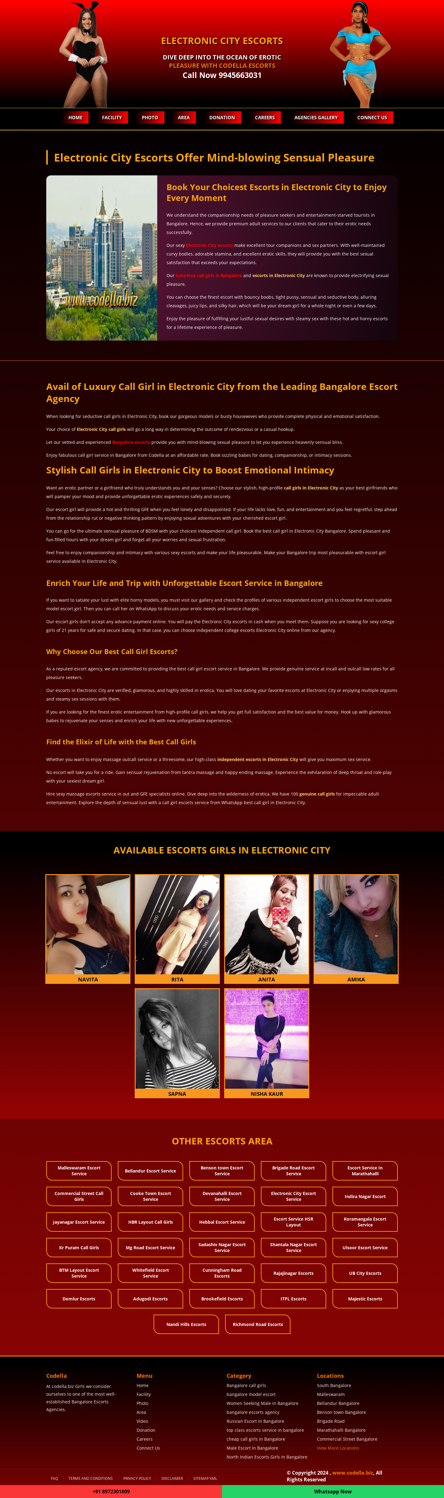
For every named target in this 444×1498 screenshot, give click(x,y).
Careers (264, 117)
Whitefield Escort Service (150, 1273)
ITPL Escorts (293, 1299)
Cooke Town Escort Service (150, 1196)
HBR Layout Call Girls (150, 1222)
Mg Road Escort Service (150, 1247)
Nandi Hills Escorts (186, 1324)
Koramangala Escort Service (365, 1222)
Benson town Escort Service (222, 1171)
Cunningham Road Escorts (222, 1273)
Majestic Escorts (365, 1299)
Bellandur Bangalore (338, 1403)
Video (142, 1421)
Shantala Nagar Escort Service (293, 1247)
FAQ (54, 1478)
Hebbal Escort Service (222, 1222)
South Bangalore (334, 1385)
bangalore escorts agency (253, 1412)
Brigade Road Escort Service (293, 1171)
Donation (221, 117)
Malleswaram (331, 1394)
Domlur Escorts (79, 1299)
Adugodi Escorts (150, 1299)
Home (74, 117)
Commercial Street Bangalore (347, 1439)
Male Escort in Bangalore (252, 1448)
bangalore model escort (251, 1394)
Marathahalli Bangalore (341, 1430)
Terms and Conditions (90, 1478)
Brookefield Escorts (222, 1299)
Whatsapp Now (333, 1491)
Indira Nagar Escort (365, 1196)
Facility (111, 117)
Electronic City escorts (209, 245)
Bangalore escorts (131, 442)
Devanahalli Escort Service (222, 1196)
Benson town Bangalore (341, 1412)
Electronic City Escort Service (293, 1196)
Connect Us (372, 117)
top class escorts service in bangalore (265, 1430)
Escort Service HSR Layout (293, 1222)
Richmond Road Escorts (258, 1324)
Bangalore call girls (246, 1385)
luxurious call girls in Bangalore (209, 275)
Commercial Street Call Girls (79, 1196)
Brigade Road (331, 1421)
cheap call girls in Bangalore (256, 1439)
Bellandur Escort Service (150, 1171)
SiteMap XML (205, 1478)
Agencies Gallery (315, 117)
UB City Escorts (365, 1273)
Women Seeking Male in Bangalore (262, 1403)
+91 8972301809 (111, 1491)
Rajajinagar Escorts (293, 1273)
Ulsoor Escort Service (365, 1247)
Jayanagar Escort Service (79, 1222)
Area (183, 117)
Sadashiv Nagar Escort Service (222, 1247)
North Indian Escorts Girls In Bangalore (267, 1457)
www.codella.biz (352, 1472)
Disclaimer (172, 1478)
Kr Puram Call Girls (79, 1247)
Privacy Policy (137, 1478)
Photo (149, 117)
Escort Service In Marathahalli (365, 1171)
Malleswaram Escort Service (79, 1171)
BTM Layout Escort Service (79, 1273)
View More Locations (338, 1448)
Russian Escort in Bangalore (255, 1421)
